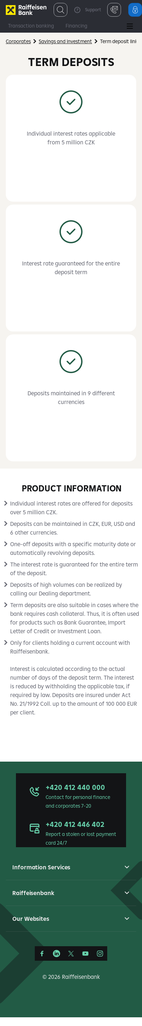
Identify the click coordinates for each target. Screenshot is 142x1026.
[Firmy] (26, 9)
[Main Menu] (129, 27)
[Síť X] (71, 953)
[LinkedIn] (56, 953)
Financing (76, 25)
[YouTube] (85, 953)
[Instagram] (100, 953)
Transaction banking (31, 25)
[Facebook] (42, 953)
